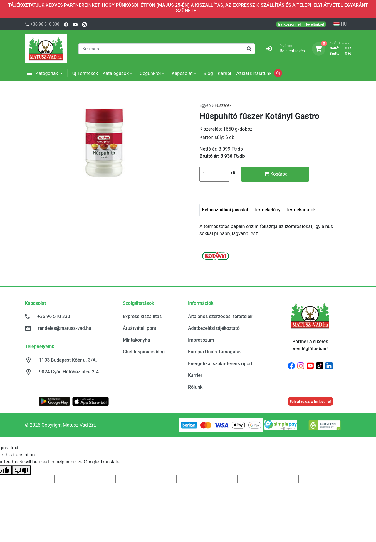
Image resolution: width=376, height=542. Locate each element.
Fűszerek (223, 105)
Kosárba (276, 174)
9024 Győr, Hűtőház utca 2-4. (69, 372)
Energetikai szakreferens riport (220, 363)
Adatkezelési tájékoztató (214, 328)
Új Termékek (85, 73)
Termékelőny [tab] (267, 209)
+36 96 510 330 (45, 24)
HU (340, 24)
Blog (208, 73)
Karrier (224, 73)
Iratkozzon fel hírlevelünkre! (301, 24)
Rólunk (195, 387)
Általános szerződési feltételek (220, 316)
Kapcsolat (182, 73)
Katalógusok (116, 73)
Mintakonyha (136, 340)
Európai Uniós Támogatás (215, 352)
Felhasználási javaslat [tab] (225, 209)
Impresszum (201, 340)
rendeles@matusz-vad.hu (64, 328)
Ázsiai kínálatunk (253, 73)
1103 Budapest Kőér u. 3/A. (68, 360)
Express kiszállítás (142, 316)
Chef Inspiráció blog (144, 352)
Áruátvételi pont (139, 328)
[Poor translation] (21, 470)
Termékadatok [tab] (301, 209)
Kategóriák (43, 73)
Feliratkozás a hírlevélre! (310, 401)
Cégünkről (150, 73)
